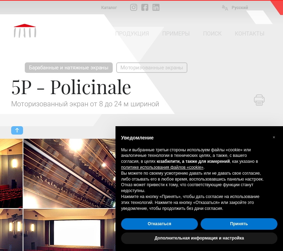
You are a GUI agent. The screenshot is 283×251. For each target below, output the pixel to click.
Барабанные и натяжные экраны (69, 67)
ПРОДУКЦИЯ (132, 33)
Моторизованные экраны (151, 67)
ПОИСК (212, 33)
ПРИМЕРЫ (176, 33)
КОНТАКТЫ (250, 33)
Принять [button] (239, 223)
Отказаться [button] (159, 223)
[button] (274, 137)
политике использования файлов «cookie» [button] (162, 167)
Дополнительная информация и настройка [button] (199, 238)
